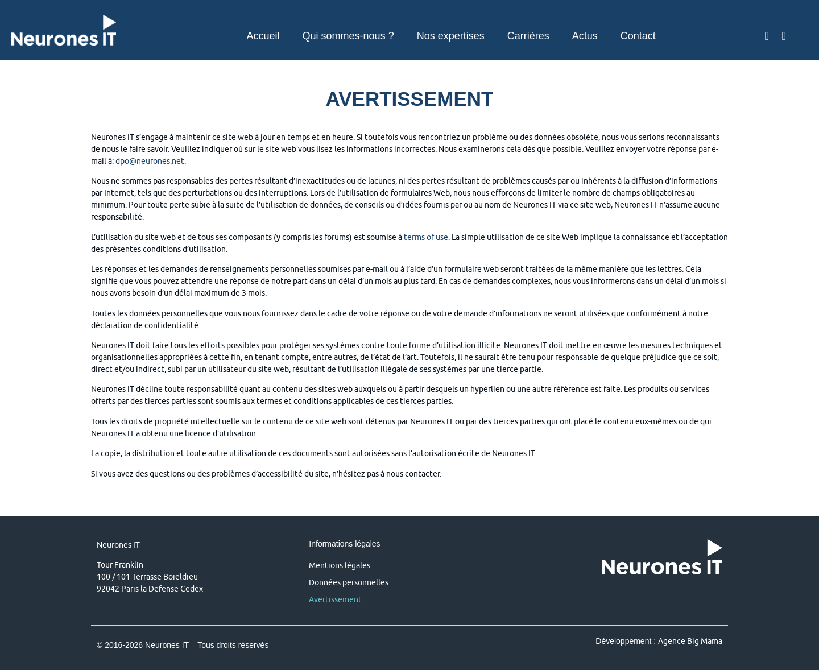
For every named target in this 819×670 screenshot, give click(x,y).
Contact (638, 36)
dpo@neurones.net (149, 161)
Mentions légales (339, 565)
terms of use (426, 237)
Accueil (263, 36)
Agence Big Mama (690, 641)
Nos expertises (451, 36)
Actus (585, 36)
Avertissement (335, 599)
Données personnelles (348, 582)
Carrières (528, 36)
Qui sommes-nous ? (348, 36)
